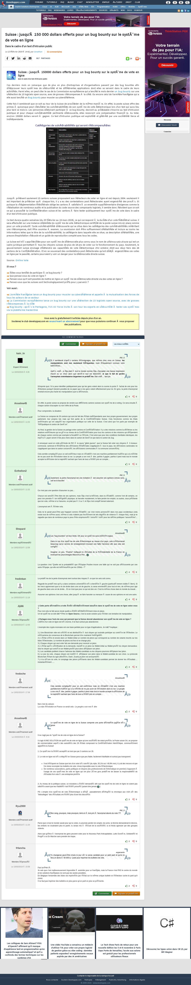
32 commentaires (54, 54)
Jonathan (38, 53)
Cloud (44, 7)
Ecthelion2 (21, 476)
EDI (92, 7)
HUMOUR (138, 10)
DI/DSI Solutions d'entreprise (27, 7)
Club (137, 2)
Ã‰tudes (117, 2)
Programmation (103, 7)
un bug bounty (123, 93)
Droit (128, 2)
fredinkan (20, 584)
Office (123, 7)
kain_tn (20, 359)
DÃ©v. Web (83, 7)
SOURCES (103, 10)
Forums (39, 2)
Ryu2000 (21, 812)
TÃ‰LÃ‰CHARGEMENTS (86, 10)
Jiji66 (21, 612)
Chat (80, 2)
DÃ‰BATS (114, 10)
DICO (129, 10)
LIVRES (70, 10)
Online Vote (22, 262)
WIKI (123, 10)
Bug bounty (34, 99)
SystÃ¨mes (142, 7)
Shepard (20, 534)
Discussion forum (167, 125)
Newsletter (92, 2)
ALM (56, 7)
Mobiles (131, 7)
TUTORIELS (41, 10)
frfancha (20, 853)
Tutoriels (51, 2)
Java (74, 7)
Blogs (70, 2)
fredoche (21, 679)
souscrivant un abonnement (64, 323)
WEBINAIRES (59, 10)
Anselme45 (20, 409)
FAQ (62, 2)
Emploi (106, 2)
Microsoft (65, 7)
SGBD (115, 7)
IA (51, 7)
